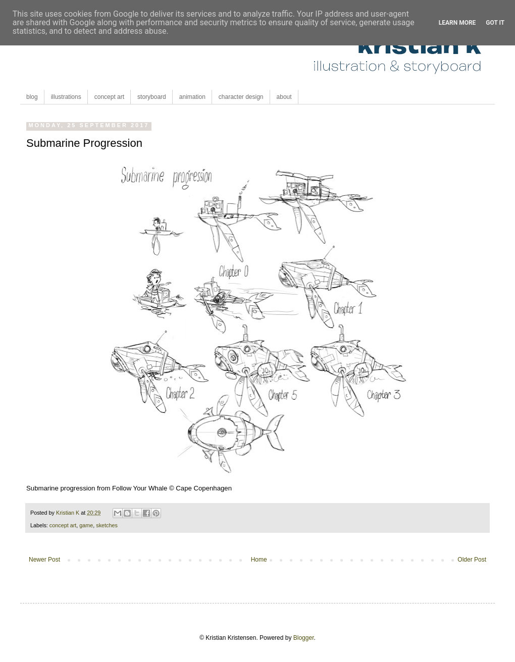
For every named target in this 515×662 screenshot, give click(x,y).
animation (192, 96)
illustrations (66, 96)
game (86, 525)
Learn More (457, 22)
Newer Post (44, 559)
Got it (495, 22)
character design (241, 96)
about (284, 96)
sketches (107, 525)
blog (32, 96)
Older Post (471, 559)
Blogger (303, 637)
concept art (109, 96)
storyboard (151, 96)
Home (259, 559)
